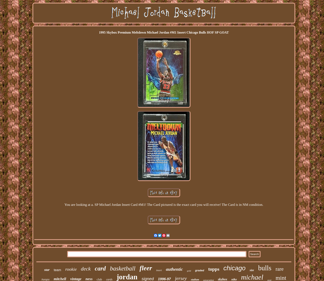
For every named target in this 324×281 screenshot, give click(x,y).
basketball (122, 268)
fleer (145, 268)
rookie (71, 269)
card (100, 268)
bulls (264, 268)
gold (189, 270)
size (252, 270)
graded (199, 270)
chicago (234, 268)
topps (213, 269)
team (57, 270)
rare (279, 269)
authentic (174, 269)
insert (159, 270)
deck (86, 269)
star (47, 270)
